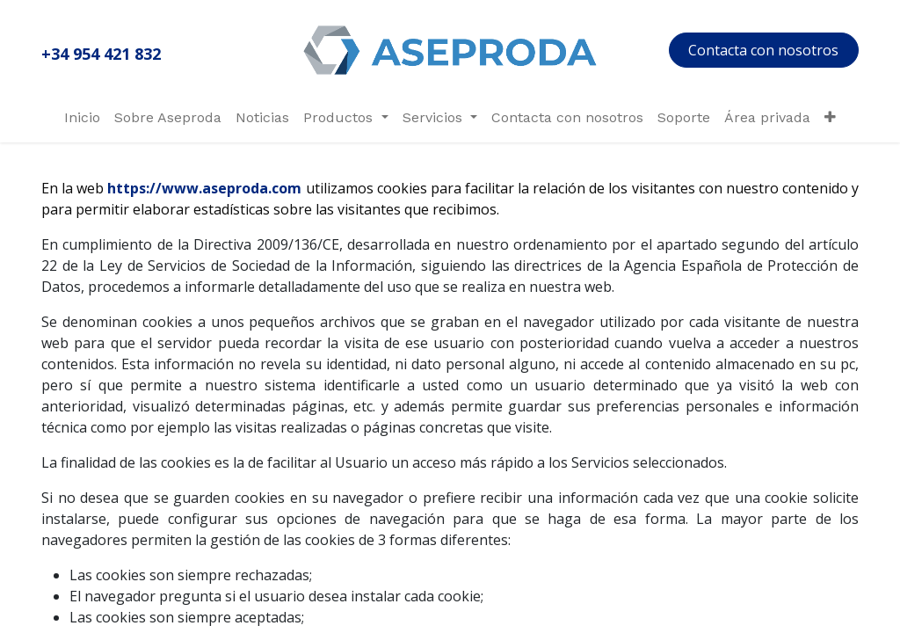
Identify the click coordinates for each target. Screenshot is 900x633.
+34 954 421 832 (101, 53)
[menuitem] (82, 117)
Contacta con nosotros (763, 50)
